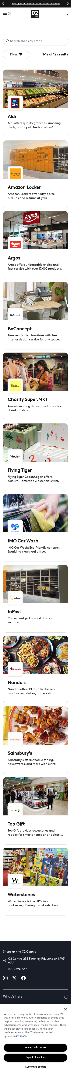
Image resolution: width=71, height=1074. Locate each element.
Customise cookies (35, 1067)
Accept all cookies (35, 1047)
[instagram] (5, 978)
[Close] (65, 1009)
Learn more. (20, 1036)
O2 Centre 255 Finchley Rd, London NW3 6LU (36, 960)
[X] (14, 978)
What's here (35, 997)
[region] (35, 1039)
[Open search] (66, 14)
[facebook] (23, 978)
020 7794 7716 (17, 969)
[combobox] (35, 41)
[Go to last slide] (3, 4)
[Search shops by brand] (37, 41)
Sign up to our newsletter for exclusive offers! (36, 4)
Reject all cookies (35, 1057)
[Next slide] (68, 4)
